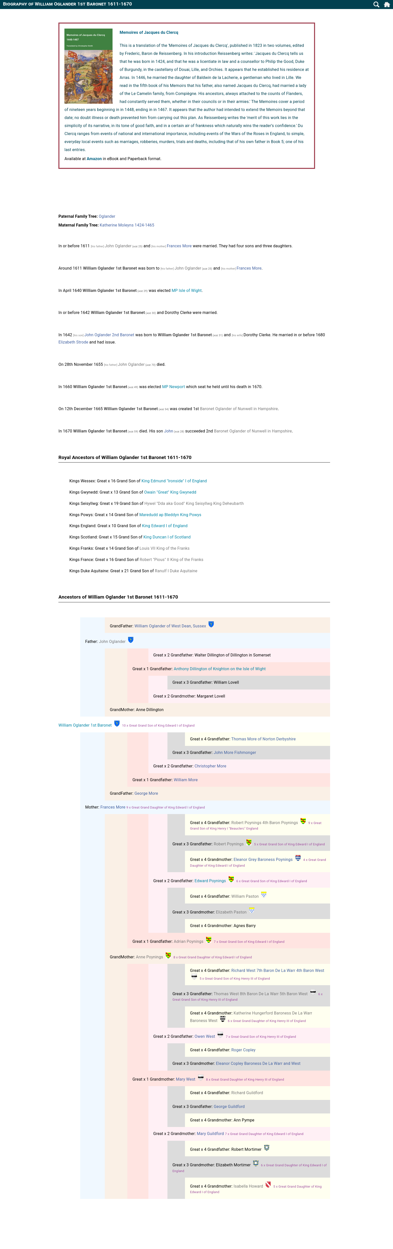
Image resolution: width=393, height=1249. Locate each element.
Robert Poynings (229, 844)
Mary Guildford (210, 1133)
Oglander (107, 216)
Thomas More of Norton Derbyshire (263, 739)
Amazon (94, 158)
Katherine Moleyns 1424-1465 (127, 225)
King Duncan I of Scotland (166, 537)
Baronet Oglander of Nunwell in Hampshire (239, 408)
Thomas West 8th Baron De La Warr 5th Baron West (261, 993)
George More (146, 793)
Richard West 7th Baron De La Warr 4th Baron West (277, 970)
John (168, 431)
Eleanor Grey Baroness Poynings (263, 859)
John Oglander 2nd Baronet (109, 334)
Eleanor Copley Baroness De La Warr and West (258, 1063)
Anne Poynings (149, 957)
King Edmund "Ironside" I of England (174, 481)
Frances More (179, 246)
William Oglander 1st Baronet (85, 725)
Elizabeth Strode (73, 342)
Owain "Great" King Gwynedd (170, 492)
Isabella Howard (248, 1186)
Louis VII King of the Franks (165, 548)
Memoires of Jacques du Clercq (149, 32)
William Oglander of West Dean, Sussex (170, 626)
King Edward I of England (165, 525)
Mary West (185, 1079)
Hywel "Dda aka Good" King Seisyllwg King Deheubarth (194, 503)
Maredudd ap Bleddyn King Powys (170, 514)
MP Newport (173, 386)
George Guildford (229, 1106)
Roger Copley (243, 1050)
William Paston (245, 896)
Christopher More (210, 766)
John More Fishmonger (235, 752)
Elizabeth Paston (231, 912)
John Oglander (118, 246)
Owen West (204, 1036)
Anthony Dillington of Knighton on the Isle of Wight (220, 668)
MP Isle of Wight (187, 290)
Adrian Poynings (189, 941)
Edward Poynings (210, 880)
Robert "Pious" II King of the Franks (171, 559)
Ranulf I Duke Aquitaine (176, 571)
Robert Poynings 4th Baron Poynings (264, 822)
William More (186, 779)
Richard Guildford (247, 1092)
